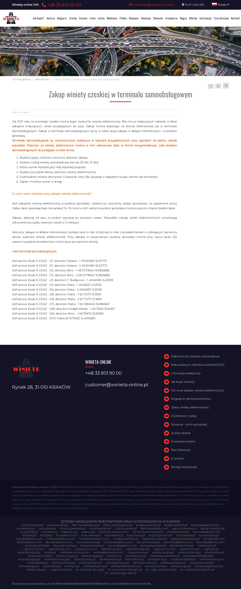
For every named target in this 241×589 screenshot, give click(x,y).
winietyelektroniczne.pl (126, 566)
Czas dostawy (221, 18)
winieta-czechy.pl (189, 552)
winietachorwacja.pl (57, 559)
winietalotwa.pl (157, 559)
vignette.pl (211, 549)
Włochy (193, 18)
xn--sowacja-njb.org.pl (90, 569)
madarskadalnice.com (60, 539)
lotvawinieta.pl (185, 535)
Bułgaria (62, 18)
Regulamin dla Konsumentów (191, 399)
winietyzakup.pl (36, 569)
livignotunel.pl (136, 535)
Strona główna (22, 79)
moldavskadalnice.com (94, 539)
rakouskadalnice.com (59, 542)
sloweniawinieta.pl (92, 545)
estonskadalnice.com (207, 532)
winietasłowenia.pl (202, 562)
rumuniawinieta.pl (88, 542)
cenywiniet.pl (47, 528)
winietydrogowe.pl (95, 566)
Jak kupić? (38, 18)
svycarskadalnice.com (122, 545)
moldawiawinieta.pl (125, 539)
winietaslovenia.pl (90, 562)
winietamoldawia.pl (183, 559)
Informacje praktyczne (186, 373)
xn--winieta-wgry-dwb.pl (120, 573)
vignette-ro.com (164, 549)
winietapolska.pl (37, 562)
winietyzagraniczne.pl (209, 566)
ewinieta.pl (29, 535)
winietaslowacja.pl (117, 562)
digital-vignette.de (213, 528)
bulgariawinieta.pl (176, 525)
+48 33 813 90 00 (61, 4)
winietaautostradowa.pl (198, 556)
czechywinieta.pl (100, 528)
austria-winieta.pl (32, 525)
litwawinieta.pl (114, 535)
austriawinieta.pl (57, 525)
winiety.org (72, 566)
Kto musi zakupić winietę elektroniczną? (197, 390)
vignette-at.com (34, 549)
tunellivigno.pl (207, 545)
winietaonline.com (212, 559)
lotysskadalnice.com (29, 539)
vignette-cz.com (86, 549)
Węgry (183, 18)
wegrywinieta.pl (138, 552)
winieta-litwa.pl (214, 552)
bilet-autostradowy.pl (86, 525)
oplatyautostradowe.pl (185, 539)
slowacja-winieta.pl (37, 545)
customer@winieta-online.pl (151, 4)
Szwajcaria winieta (183, 441)
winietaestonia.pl (110, 559)
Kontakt (235, 18)
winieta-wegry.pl (67, 556)
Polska (123, 18)
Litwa (93, 18)
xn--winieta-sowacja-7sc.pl (197, 569)
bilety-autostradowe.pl (117, 525)
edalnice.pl (88, 532)
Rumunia (134, 18)
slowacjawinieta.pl (65, 545)
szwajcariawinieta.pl (153, 545)
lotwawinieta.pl (209, 535)
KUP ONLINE (194, 4)
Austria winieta (180, 433)
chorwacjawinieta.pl (73, 528)
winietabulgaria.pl (28, 559)
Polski (220, 4)
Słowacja (146, 18)
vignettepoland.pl (28, 552)
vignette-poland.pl (138, 549)
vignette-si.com (189, 549)
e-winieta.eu (49, 532)
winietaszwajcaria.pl (173, 562)
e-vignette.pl (29, 532)
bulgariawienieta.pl (148, 525)
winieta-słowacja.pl (40, 556)
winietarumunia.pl (63, 562)
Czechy (73, 18)
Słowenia (158, 18)
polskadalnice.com (29, 542)
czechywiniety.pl (126, 528)
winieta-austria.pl (163, 552)
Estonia (83, 18)
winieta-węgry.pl (92, 556)
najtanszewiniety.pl (154, 539)
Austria (51, 18)
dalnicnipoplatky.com (154, 528)
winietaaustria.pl (135, 556)
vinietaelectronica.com (74, 552)
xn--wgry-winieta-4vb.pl (161, 569)
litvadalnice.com (67, 535)
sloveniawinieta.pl (148, 542)
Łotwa (101, 18)
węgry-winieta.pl (61, 569)
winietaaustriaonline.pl (164, 556)
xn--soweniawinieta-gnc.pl (125, 569)
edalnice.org (69, 532)
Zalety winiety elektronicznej (190, 407)
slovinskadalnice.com (210, 542)
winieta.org (114, 556)
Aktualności (42, 79)
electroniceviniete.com (148, 532)
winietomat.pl (52, 566)
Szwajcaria (171, 18)
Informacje (205, 18)
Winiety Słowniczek (184, 467)
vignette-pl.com (111, 549)
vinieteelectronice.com (108, 552)
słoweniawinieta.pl (182, 545)
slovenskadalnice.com (178, 542)
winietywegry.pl (180, 566)
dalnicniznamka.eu (184, 528)
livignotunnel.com (161, 535)
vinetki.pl (50, 552)
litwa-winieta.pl (91, 535)
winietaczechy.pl (84, 559)
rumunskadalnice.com (118, 542)
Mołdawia (112, 18)
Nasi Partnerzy (181, 450)
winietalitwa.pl (134, 559)
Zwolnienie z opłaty (184, 416)
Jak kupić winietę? (183, 382)
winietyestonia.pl (156, 566)
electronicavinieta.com (114, 532)
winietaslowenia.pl (145, 562)
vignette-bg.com (59, 549)
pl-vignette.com (214, 539)
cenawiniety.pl (25, 528)
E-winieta (177, 458)
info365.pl (46, 535)
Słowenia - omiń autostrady (189, 424)
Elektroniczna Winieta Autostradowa (195, 356)
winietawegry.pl (28, 566)
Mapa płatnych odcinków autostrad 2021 (197, 364)
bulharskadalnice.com (205, 525)
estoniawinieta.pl (178, 532)
